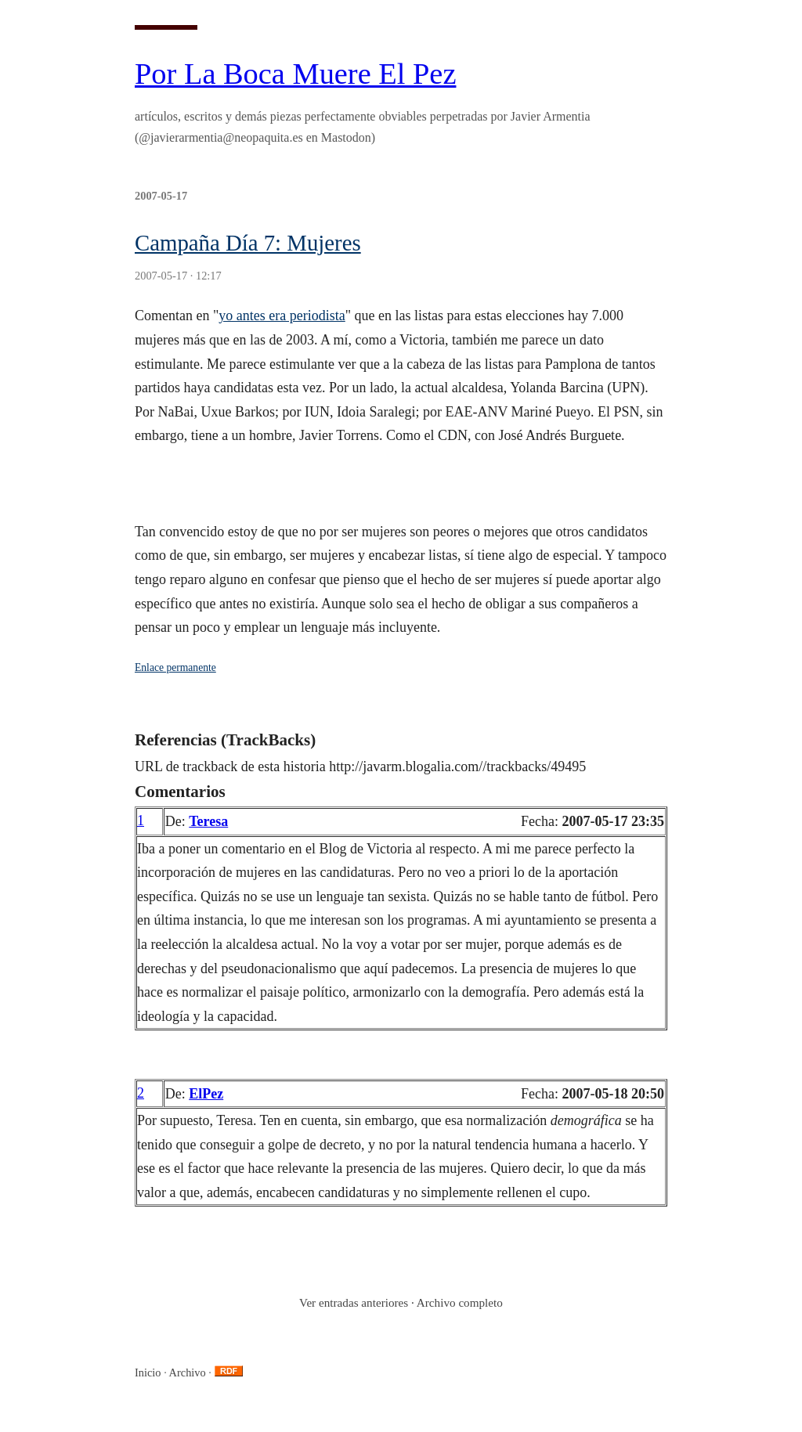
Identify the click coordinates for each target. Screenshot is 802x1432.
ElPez (206, 1094)
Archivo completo (460, 1302)
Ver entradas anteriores (353, 1302)
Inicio (148, 1372)
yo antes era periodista (282, 315)
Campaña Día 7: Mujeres (248, 242)
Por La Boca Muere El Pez (295, 73)
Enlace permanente (175, 667)
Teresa (208, 821)
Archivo (187, 1372)
